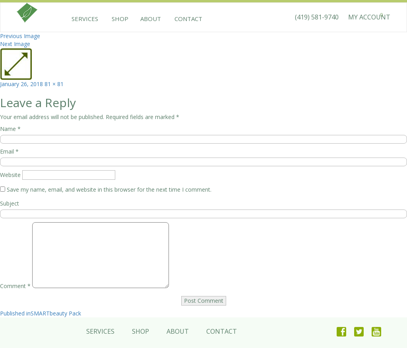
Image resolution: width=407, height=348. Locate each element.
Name (10, 129)
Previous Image (20, 36)
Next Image (15, 44)
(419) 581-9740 (317, 17)
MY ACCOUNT (369, 17)
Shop (118, 19)
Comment (15, 286)
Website (10, 175)
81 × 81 (54, 84)
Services (85, 19)
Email (9, 151)
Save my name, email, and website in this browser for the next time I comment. (109, 189)
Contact (185, 19)
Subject (9, 203)
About (149, 19)
